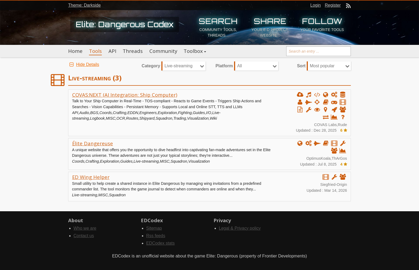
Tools (95, 51)
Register (333, 5)
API (112, 51)
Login (315, 5)
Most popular (322, 66)
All (239, 66)
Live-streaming (178, 66)
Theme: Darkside (84, 5)
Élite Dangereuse (92, 143)
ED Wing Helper (91, 177)
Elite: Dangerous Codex (125, 24)
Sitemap (154, 228)
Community (163, 51)
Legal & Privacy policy (240, 228)
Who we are (84, 228)
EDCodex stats (160, 243)
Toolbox (193, 51)
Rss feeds (155, 235)
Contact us (83, 235)
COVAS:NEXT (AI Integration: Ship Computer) (124, 94)
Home (75, 51)
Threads (133, 51)
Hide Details (83, 64)
